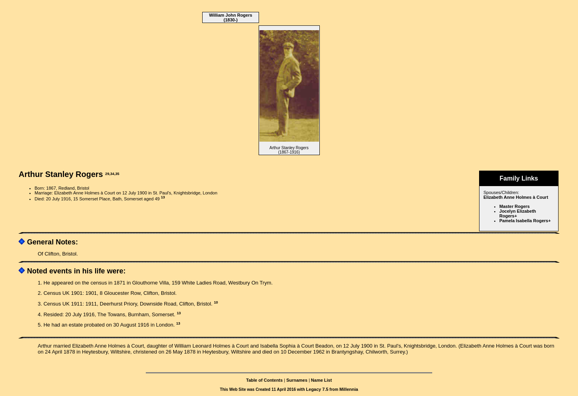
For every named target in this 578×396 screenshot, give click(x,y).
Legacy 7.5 (317, 389)
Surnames (296, 380)
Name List (321, 380)
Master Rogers (514, 206)
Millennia (348, 389)
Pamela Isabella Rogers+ (525, 220)
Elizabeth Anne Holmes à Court (515, 197)
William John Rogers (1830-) (230, 17)
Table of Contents (264, 380)
